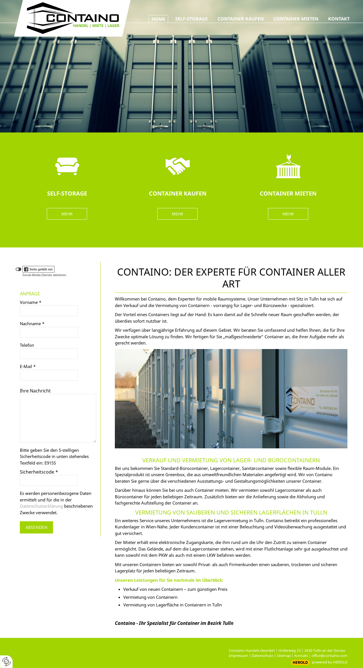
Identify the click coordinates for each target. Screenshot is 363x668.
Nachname (32, 323)
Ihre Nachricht (35, 391)
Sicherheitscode (39, 472)
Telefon (27, 345)
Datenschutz (262, 655)
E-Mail (28, 366)
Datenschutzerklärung (41, 506)
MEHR (67, 214)
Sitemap (284, 655)
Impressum (238, 655)
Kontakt (301, 655)
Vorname (30, 302)
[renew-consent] (6, 661)
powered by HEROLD (329, 662)
